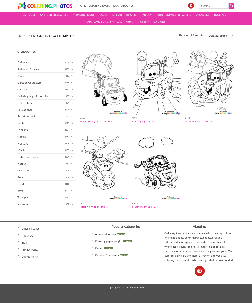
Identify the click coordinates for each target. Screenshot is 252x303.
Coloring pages (99, 5)
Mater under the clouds (145, 206)
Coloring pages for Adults (175, 15)
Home (82, 5)
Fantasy (148, 15)
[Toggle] (72, 62)
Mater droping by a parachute (96, 121)
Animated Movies (85, 15)
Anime (21, 75)
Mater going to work (143, 121)
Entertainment (26, 116)
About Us (127, 5)
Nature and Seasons (100, 21)
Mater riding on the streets (94, 206)
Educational (125, 21)
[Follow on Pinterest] (191, 6)
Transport (159, 21)
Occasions (204, 15)
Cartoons (30, 15)
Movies (22, 150)
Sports (143, 21)
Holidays (221, 15)
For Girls (132, 15)
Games (104, 15)
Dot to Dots (25, 102)
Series (21, 177)
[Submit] (231, 6)
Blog (115, 5)
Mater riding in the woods (199, 121)
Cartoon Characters (55, 15)
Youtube (23, 204)
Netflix (22, 163)
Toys (20, 190)
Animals (117, 14)
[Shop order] (220, 35)
